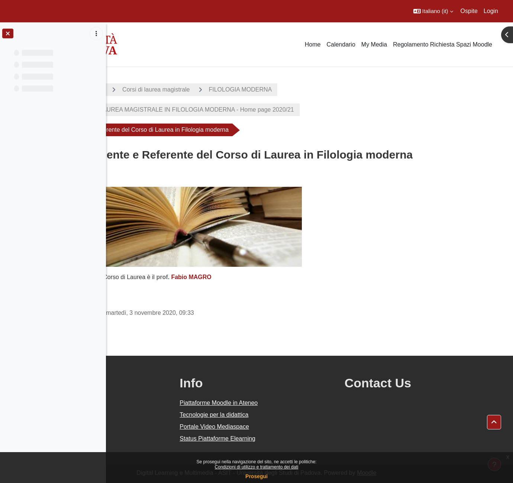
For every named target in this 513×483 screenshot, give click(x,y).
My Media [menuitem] (374, 44)
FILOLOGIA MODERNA (301, 89)
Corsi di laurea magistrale (217, 89)
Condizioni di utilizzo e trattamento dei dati (257, 467)
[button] (433, 11)
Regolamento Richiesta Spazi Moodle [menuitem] (442, 44)
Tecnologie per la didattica (284, 415)
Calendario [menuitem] (340, 44)
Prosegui (256, 476)
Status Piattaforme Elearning (288, 438)
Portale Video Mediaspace (285, 426)
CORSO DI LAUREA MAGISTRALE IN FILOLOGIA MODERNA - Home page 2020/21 (241, 109)
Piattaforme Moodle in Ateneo (289, 403)
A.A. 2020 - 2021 (142, 89)
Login (491, 11)
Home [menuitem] (313, 44)
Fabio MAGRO (252, 277)
